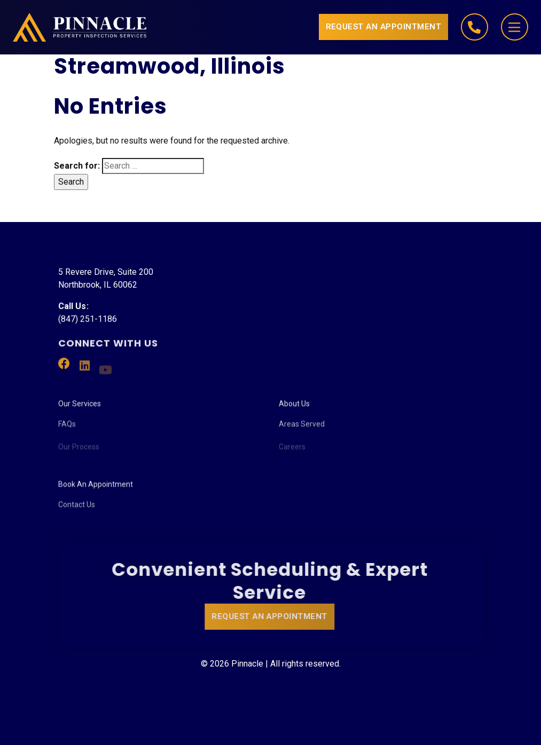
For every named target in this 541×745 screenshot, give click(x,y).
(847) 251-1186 (87, 320)
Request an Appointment (384, 26)
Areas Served (302, 430)
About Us (294, 407)
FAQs (67, 430)
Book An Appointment (95, 488)
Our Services (79, 407)
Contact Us (76, 510)
